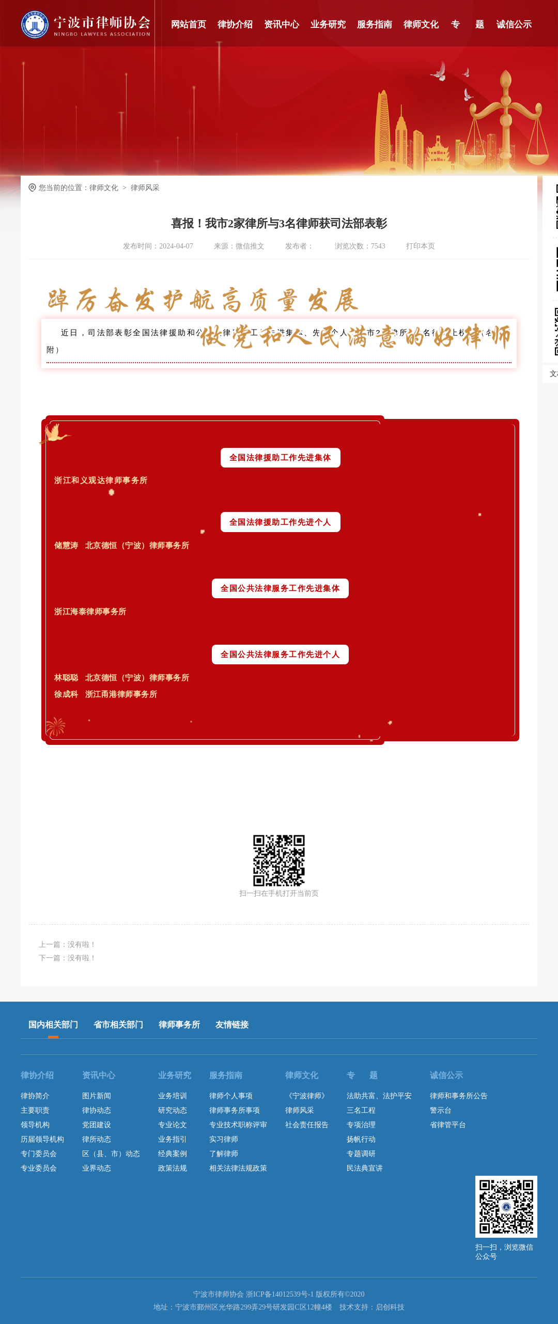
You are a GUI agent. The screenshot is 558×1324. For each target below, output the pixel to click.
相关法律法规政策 (238, 1168)
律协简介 (35, 1096)
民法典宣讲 (365, 1168)
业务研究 (328, 24)
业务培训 (172, 1096)
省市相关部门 (118, 1024)
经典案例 (172, 1154)
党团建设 (96, 1125)
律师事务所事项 (234, 1110)
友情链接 (232, 1024)
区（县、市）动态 (111, 1154)
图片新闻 (96, 1096)
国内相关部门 (53, 1024)
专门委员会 (39, 1154)
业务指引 (172, 1139)
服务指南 (374, 24)
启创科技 (390, 1307)
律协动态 (96, 1110)
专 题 (467, 24)
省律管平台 (448, 1125)
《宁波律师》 (307, 1096)
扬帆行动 (361, 1139)
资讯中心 (281, 24)
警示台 (441, 1110)
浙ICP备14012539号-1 (280, 1294)
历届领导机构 (42, 1139)
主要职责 (35, 1110)
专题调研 (361, 1154)
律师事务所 (179, 1024)
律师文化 (421, 24)
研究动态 (172, 1110)
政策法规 (172, 1168)
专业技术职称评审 (238, 1125)
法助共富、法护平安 (379, 1096)
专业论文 (172, 1125)
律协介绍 (235, 24)
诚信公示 (514, 24)
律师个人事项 (231, 1096)
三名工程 (361, 1110)
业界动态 (96, 1168)
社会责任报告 (307, 1125)
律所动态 (96, 1139)
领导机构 (35, 1125)
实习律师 (223, 1139)
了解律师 (223, 1154)
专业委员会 (39, 1168)
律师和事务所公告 (459, 1096)
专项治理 (361, 1125)
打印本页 (420, 246)
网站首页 (188, 24)
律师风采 (299, 1110)
